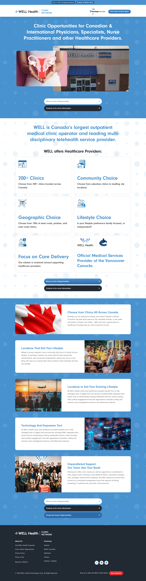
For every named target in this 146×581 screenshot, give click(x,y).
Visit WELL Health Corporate (25, 542)
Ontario (46, 553)
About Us (18, 537)
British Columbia (49, 545)
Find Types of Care (98, 9)
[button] (83, 9)
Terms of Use (19, 553)
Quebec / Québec (50, 557)
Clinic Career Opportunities (24, 545)
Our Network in (82, 9)
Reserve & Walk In (21, 558)
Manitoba (47, 549)
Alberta (46, 542)
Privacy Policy (20, 549)
